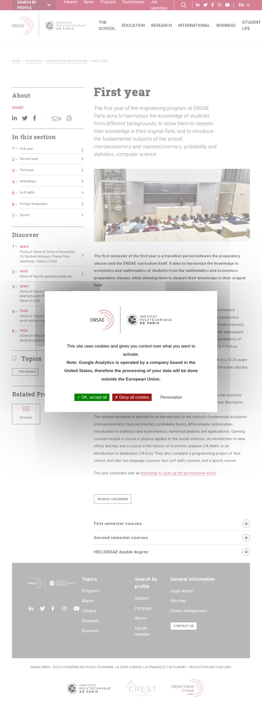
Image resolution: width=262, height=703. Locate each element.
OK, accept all (92, 397)
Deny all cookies (132, 397)
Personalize (171, 397)
